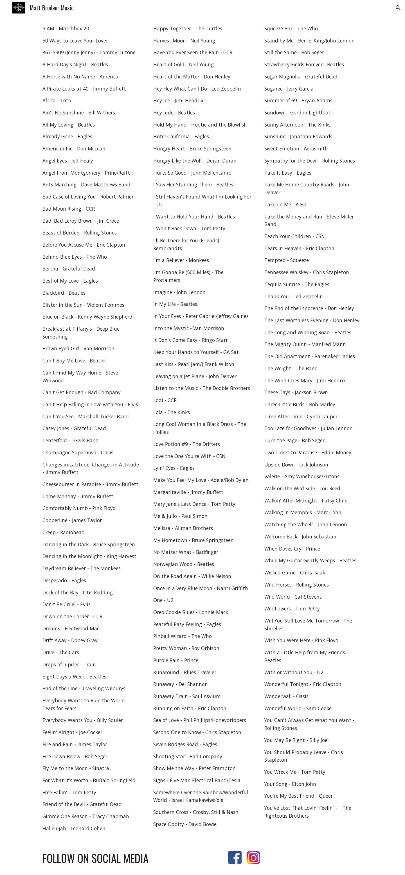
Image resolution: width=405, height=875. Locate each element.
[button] (398, 8)
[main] (91, 428)
